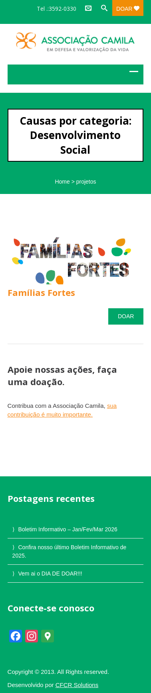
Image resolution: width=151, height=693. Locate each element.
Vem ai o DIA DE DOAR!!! (50, 573)
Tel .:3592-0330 (56, 8)
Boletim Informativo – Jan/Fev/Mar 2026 (67, 529)
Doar (127, 9)
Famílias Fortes (41, 292)
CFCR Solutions (77, 684)
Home (62, 181)
